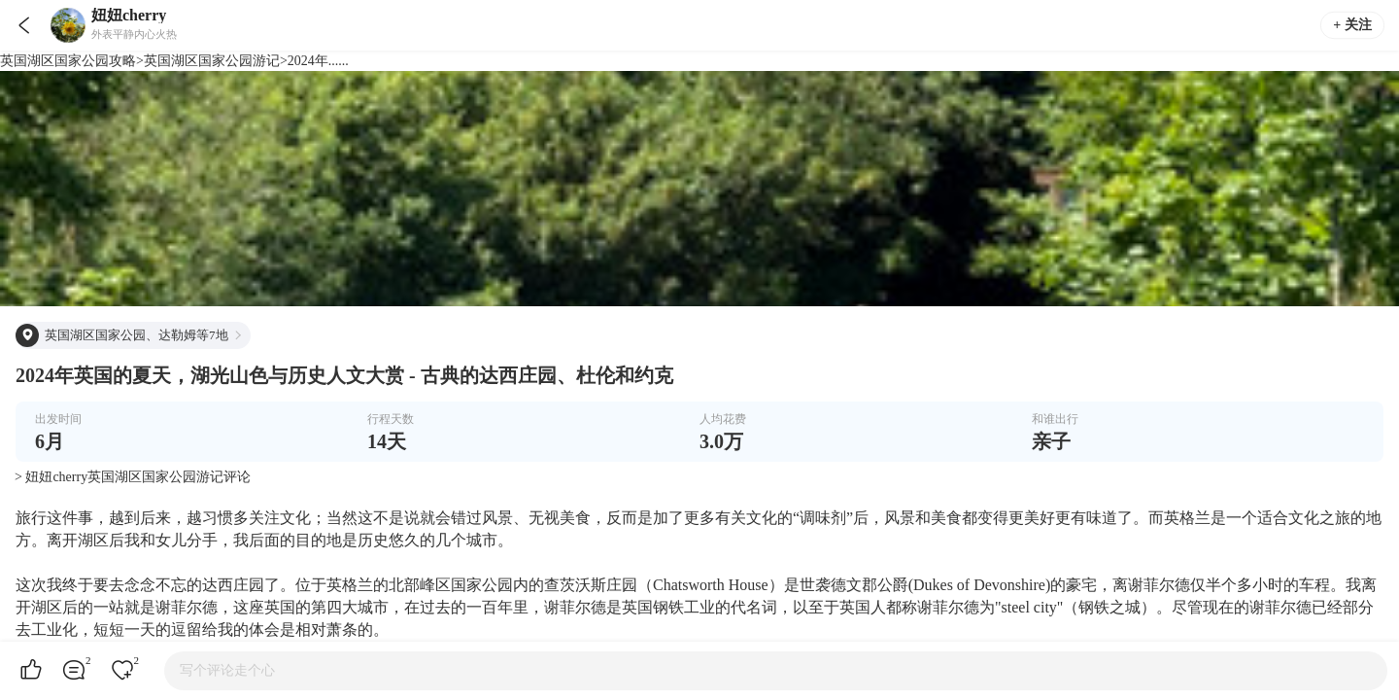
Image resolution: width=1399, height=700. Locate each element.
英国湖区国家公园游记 (212, 60)
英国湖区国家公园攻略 (68, 60)
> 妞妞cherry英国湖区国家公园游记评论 (133, 477)
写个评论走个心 (227, 670)
